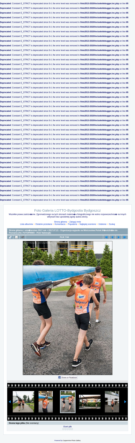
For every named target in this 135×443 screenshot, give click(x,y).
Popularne (72, 224)
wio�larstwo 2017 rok (35, 230)
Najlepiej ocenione (88, 224)
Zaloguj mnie (75, 222)
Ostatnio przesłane (44, 224)
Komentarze (60, 224)
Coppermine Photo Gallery (72, 440)
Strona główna (60, 222)
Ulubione (102, 224)
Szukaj (112, 224)
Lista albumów (26, 224)
